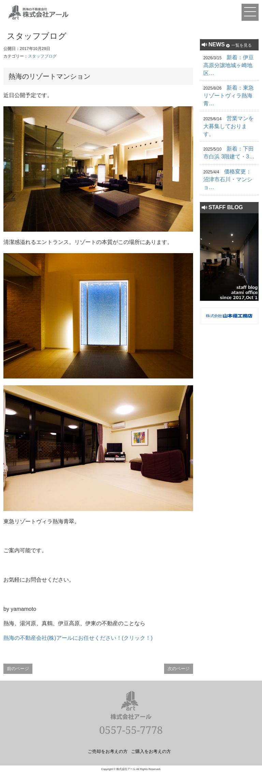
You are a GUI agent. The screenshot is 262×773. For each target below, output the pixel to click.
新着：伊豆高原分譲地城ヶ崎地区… (228, 65)
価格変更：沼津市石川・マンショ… (227, 179)
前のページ (18, 668)
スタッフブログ (42, 56)
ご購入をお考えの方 (151, 751)
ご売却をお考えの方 (108, 751)
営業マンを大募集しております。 (228, 126)
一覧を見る (241, 45)
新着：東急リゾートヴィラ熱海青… (228, 95)
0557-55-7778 (131, 730)
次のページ (179, 668)
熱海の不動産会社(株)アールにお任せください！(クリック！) (77, 638)
